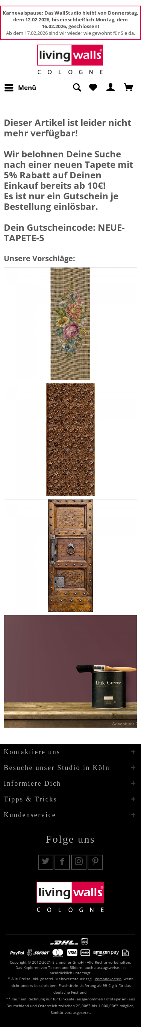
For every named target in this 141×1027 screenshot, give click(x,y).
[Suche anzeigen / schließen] (76, 87)
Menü (20, 87)
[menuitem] (20, 87)
